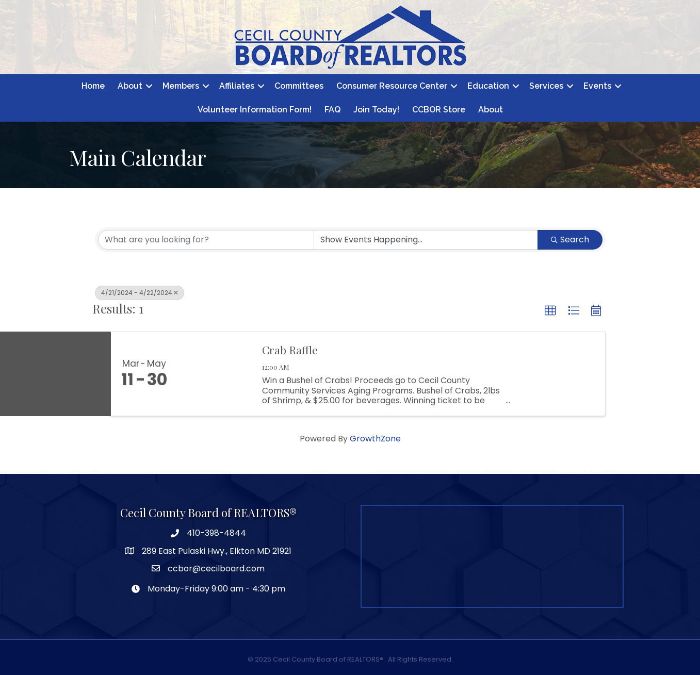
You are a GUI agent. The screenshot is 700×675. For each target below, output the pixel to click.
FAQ (332, 109)
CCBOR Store (438, 109)
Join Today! (376, 109)
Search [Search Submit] (570, 239)
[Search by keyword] (206, 240)
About (130, 86)
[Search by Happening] (426, 240)
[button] (550, 311)
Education (488, 86)
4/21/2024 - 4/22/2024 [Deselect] (139, 292)
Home (93, 86)
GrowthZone (375, 438)
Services (546, 86)
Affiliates (236, 86)
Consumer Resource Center (391, 86)
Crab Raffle (290, 349)
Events (597, 86)
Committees (298, 86)
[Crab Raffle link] (215, 373)
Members (180, 86)
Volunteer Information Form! (255, 109)
